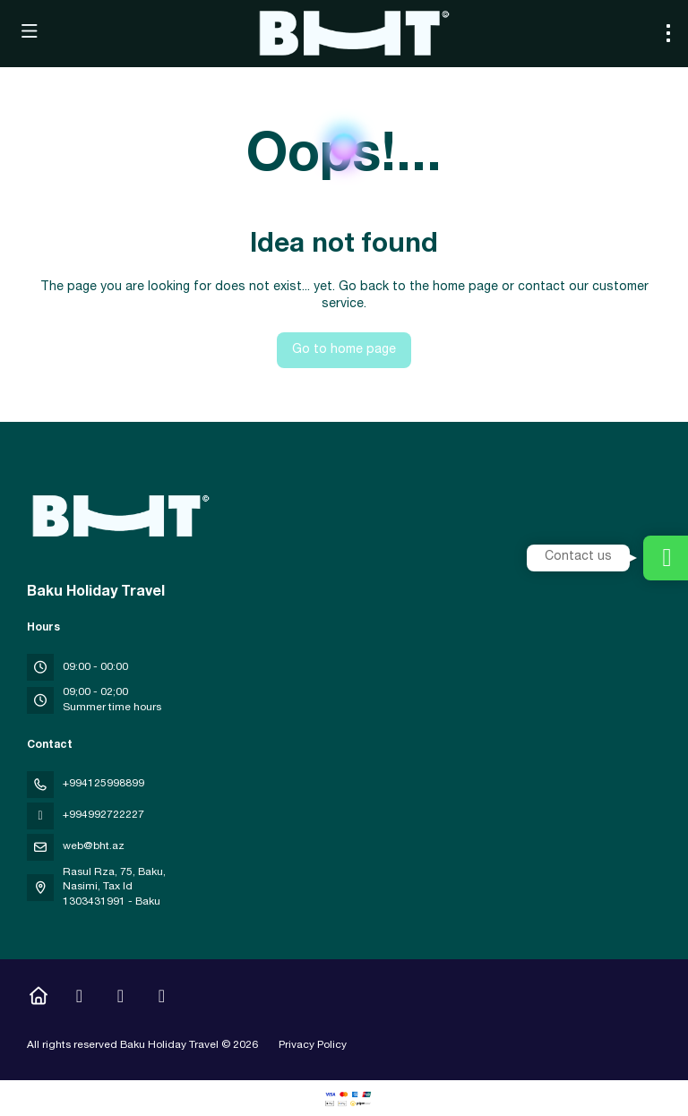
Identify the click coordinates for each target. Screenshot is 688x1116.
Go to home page (344, 350)
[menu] (668, 33)
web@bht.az (94, 846)
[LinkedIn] (161, 999)
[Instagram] (79, 999)
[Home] (38, 999)
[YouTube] (120, 999)
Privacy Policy (313, 1045)
